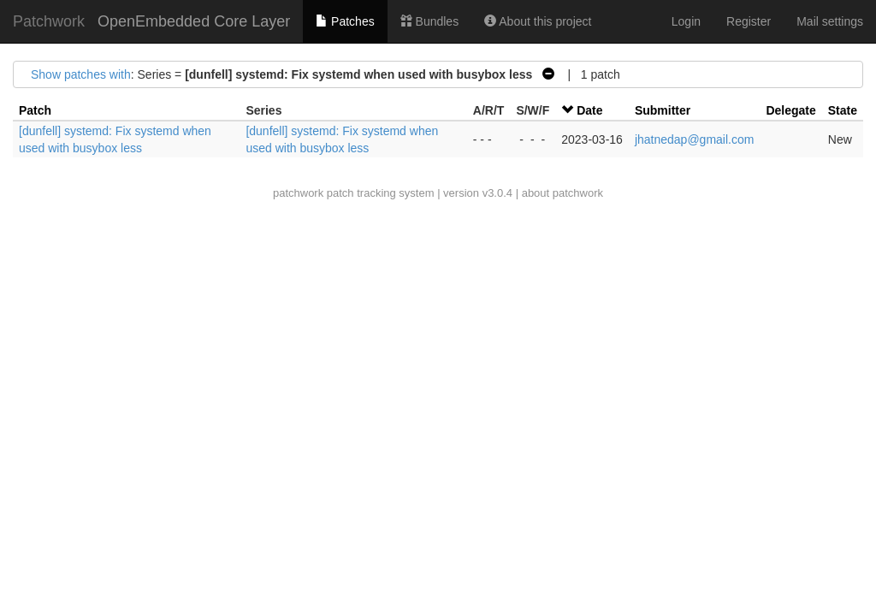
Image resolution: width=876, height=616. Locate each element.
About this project (537, 21)
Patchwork (49, 21)
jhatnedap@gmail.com (695, 139)
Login (686, 21)
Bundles (429, 21)
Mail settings (829, 21)
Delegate (790, 110)
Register (748, 21)
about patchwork (562, 193)
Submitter (662, 110)
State (842, 110)
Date (589, 110)
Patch (35, 110)
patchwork (298, 193)
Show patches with (81, 74)
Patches (345, 21)
